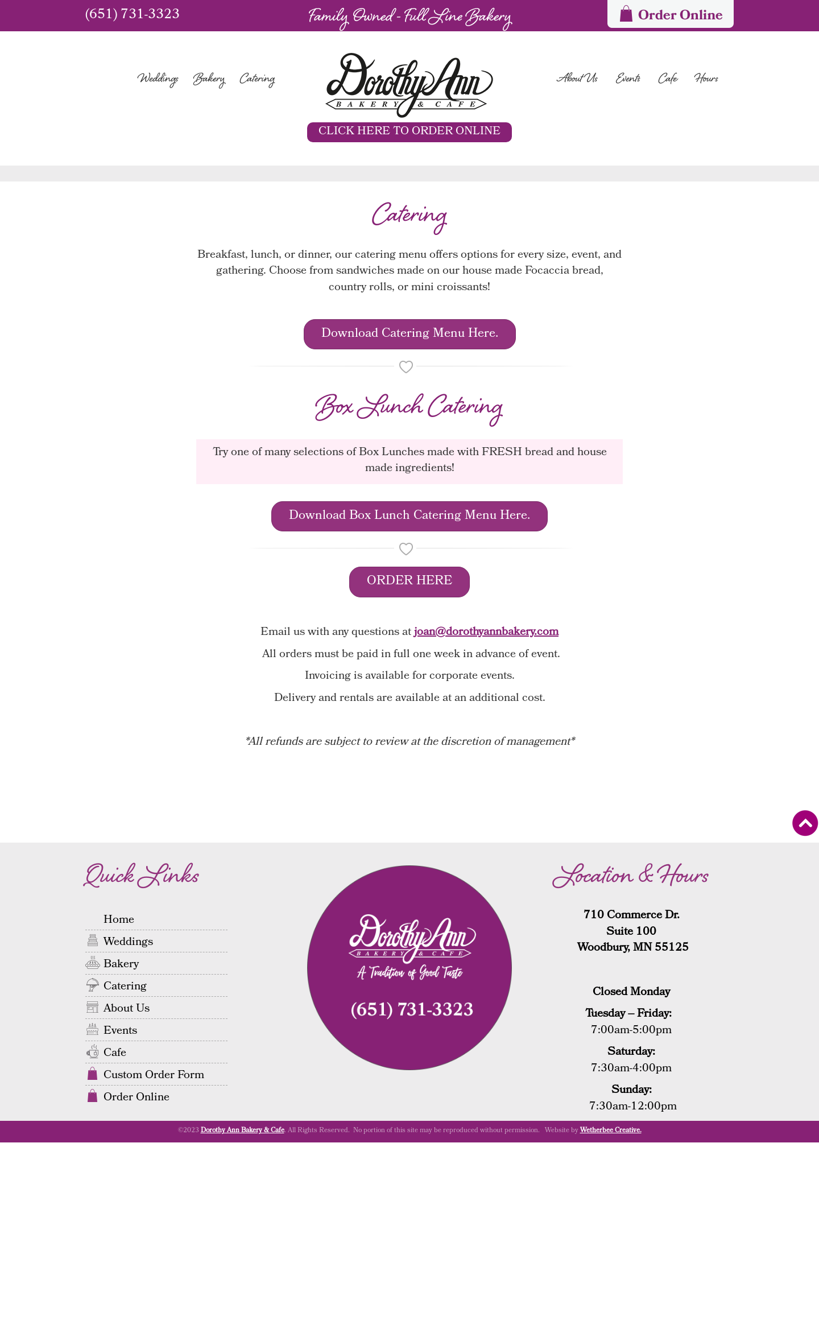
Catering (257, 79)
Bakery (209, 79)
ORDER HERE (409, 780)
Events (628, 79)
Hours (706, 79)
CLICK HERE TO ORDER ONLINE (409, 132)
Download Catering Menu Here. (409, 532)
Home (119, 1118)
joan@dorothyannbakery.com (486, 831)
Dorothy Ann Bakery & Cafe (242, 1330)
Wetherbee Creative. (611, 1330)
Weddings (158, 79)
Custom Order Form (154, 1273)
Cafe (668, 79)
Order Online (136, 1295)
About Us (577, 79)
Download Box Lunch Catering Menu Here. (409, 714)
